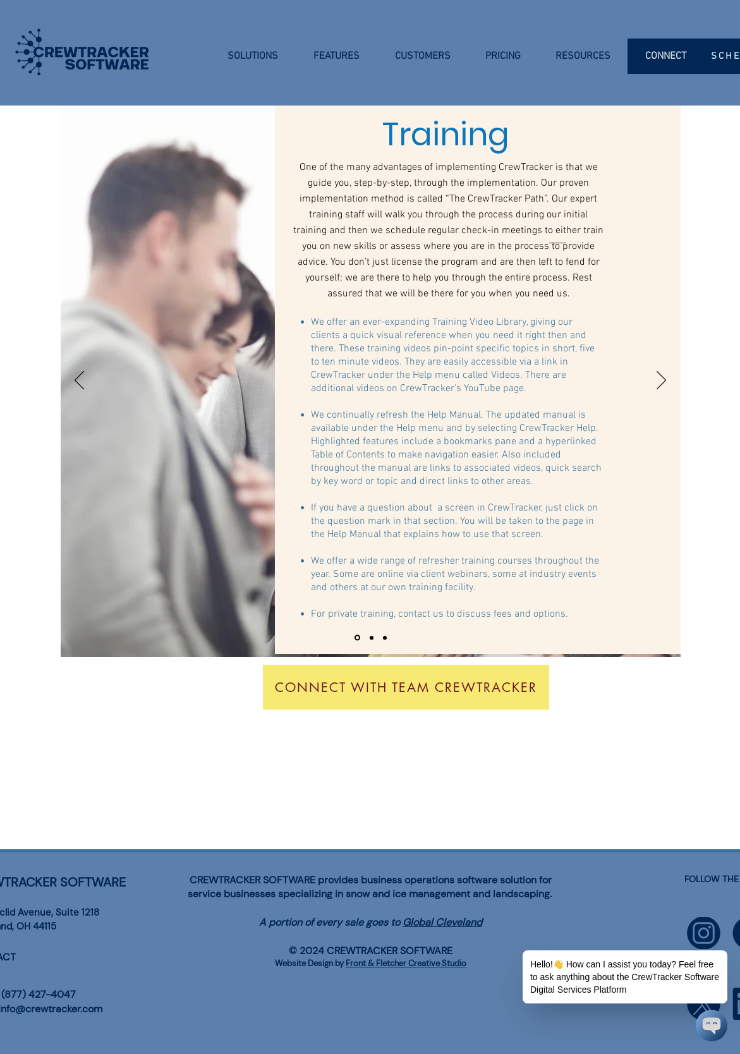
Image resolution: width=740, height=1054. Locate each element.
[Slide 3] (385, 637)
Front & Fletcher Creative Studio (406, 963)
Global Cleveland (442, 922)
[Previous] (79, 381)
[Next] (661, 381)
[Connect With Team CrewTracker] (406, 687)
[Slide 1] (357, 638)
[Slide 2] (371, 637)
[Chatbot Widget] (711, 1025)
